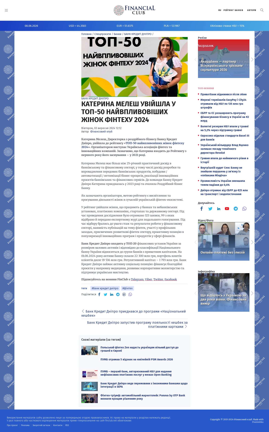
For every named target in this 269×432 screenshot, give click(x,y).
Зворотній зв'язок (41, 425)
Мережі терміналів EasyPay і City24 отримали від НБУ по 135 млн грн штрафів (223, 103)
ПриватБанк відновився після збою (224, 94)
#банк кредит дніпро (105, 288)
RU (219, 10)
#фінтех (127, 288)
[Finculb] (202, 209)
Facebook (171, 279)
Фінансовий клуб (101, 131)
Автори (251, 10)
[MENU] (6, 10)
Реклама (25, 425)
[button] (262, 10)
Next (252, 59)
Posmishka (258, 422)
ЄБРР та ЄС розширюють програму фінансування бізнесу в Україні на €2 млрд (225, 116)
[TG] (118, 294)
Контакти (57, 425)
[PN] (124, 294)
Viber (148, 279)
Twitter (158, 279)
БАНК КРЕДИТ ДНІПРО (95, 98)
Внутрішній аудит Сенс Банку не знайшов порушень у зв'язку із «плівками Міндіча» (221, 171)
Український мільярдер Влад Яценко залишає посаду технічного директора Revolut (224, 148)
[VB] (130, 294)
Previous (195, 59)
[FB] (99, 294)
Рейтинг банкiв (233, 10)
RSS (66, 425)
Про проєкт (12, 425)
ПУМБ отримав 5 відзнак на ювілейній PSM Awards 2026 (137, 359)
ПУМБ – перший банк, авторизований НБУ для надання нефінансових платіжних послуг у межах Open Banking (136, 373)
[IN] (111, 294)
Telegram (137, 279)
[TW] (105, 294)
